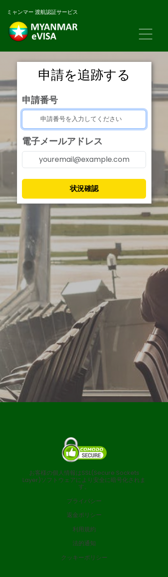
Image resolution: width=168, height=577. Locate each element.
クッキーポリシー (84, 557)
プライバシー (84, 501)
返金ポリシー (84, 515)
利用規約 (84, 529)
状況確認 (84, 188)
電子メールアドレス (62, 141)
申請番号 (40, 100)
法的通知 (84, 543)
